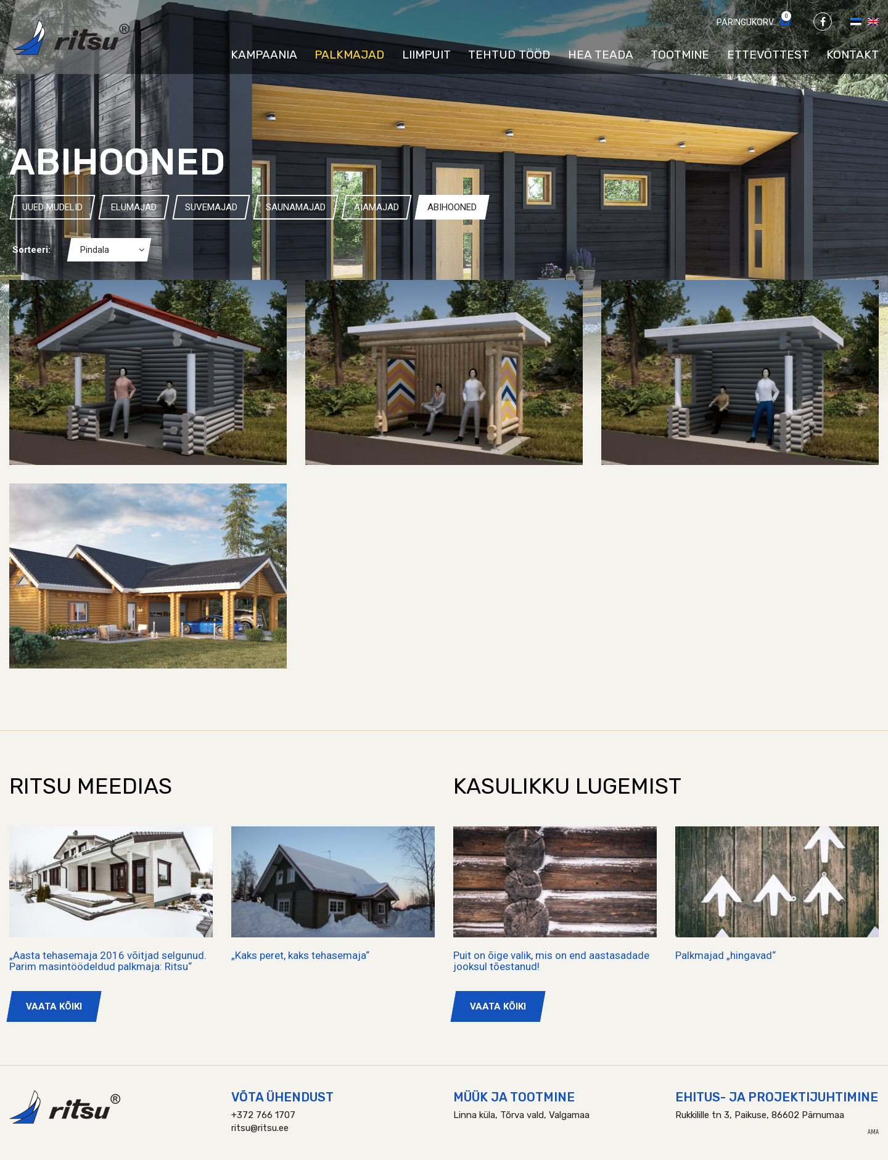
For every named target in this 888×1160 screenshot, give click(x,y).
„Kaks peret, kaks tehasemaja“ (300, 955)
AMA (873, 1132)
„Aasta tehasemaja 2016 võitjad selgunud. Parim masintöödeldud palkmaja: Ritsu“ (108, 961)
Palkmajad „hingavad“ (725, 955)
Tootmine (680, 54)
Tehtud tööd (509, 54)
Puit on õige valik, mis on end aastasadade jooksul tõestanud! (551, 961)
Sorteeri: (31, 249)
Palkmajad (349, 54)
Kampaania (264, 54)
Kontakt (852, 54)
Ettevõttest (768, 54)
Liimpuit (426, 54)
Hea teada (600, 54)
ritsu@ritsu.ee (260, 1127)
